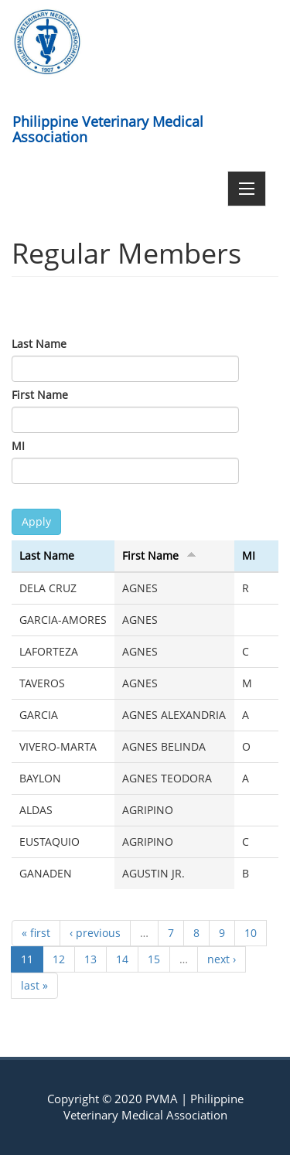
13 (90, 959)
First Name (40, 394)
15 (154, 959)
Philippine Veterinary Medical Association (107, 126)
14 (122, 959)
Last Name (39, 343)
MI (18, 445)
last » (34, 985)
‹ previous (95, 932)
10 (250, 932)
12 (59, 959)
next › (221, 959)
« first (36, 932)
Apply (36, 521)
